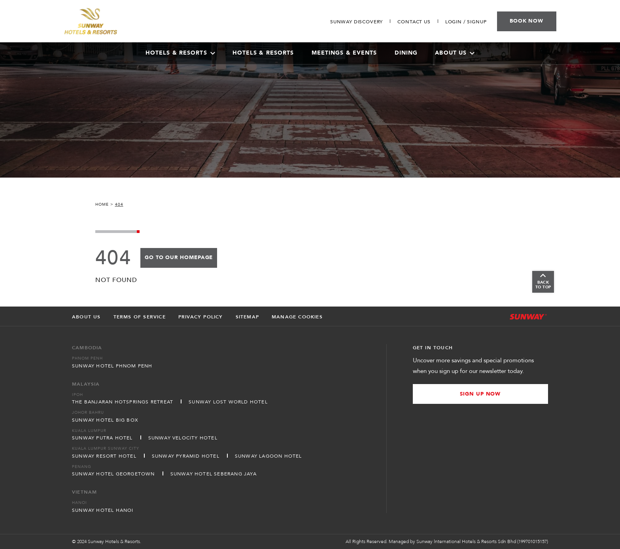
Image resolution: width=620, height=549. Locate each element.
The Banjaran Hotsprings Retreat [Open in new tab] (122, 402)
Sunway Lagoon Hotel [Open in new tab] (268, 456)
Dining (406, 53)
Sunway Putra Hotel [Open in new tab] (102, 438)
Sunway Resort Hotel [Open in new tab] (104, 456)
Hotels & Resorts (263, 53)
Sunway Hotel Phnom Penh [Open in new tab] (112, 366)
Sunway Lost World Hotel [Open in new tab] (228, 402)
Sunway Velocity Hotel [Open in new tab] (182, 438)
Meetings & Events (344, 53)
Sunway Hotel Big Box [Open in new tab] (105, 420)
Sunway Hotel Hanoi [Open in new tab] (103, 510)
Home (102, 204)
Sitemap (247, 317)
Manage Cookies (297, 317)
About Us (454, 53)
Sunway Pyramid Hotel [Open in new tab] (185, 456)
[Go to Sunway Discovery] (356, 22)
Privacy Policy (200, 317)
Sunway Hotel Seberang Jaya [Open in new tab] (213, 474)
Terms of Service (139, 317)
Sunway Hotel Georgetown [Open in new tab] (113, 474)
